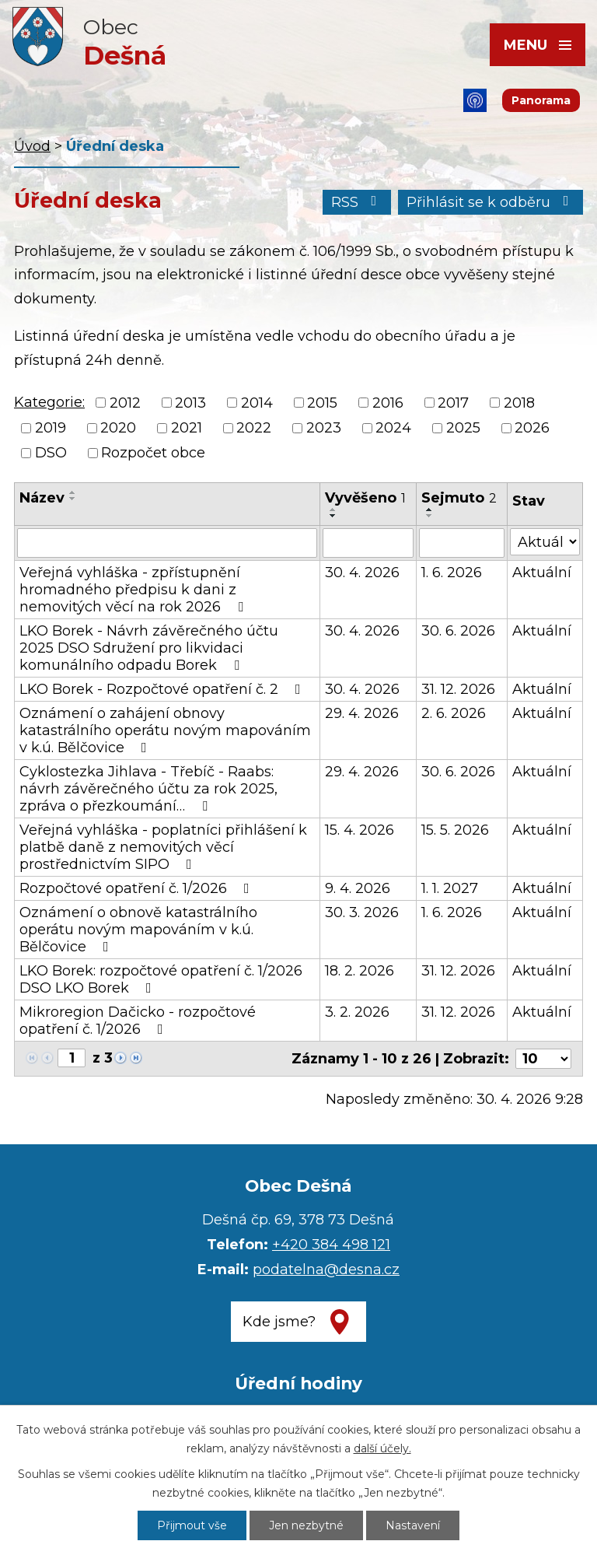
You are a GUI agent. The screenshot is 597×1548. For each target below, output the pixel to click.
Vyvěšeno (365, 497)
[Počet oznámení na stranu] (543, 1059)
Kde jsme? (279, 1321)
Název (42, 497)
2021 (186, 427)
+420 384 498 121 (331, 1244)
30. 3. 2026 (362, 912)
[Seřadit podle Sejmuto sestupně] (429, 516)
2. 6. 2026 (453, 713)
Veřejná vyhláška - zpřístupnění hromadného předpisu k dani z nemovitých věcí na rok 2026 (134, 589)
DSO (51, 452)
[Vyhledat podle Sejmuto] (461, 543)
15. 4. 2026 (359, 830)
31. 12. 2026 (458, 689)
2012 (125, 403)
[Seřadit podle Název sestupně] (73, 499)
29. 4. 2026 (362, 713)
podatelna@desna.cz (326, 1269)
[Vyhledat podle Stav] (545, 541)
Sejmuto (459, 497)
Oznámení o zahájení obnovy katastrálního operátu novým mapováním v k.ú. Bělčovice (165, 730)
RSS (357, 202)
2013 (190, 403)
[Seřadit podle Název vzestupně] (73, 492)
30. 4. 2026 (362, 572)
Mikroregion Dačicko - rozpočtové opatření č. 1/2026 (137, 1020)
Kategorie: (49, 402)
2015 (322, 403)
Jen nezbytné (306, 1525)
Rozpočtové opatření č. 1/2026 (137, 888)
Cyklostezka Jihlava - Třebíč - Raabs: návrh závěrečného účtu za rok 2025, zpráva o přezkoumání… (148, 788)
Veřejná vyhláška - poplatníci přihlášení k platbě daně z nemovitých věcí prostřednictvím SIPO (163, 847)
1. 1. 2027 (449, 888)
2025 (463, 427)
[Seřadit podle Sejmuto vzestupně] (429, 509)
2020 (118, 427)
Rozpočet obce (153, 452)
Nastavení (413, 1525)
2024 (393, 427)
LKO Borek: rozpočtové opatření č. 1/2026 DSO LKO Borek (160, 979)
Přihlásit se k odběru (491, 202)
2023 (323, 427)
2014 (257, 403)
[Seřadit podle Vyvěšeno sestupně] (333, 516)
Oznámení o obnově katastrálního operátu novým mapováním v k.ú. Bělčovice (138, 929)
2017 (453, 403)
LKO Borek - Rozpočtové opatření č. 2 (163, 689)
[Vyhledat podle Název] (167, 543)
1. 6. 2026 (451, 572)
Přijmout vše (192, 1525)
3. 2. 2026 (357, 1012)
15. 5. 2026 (455, 830)
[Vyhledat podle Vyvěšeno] (368, 543)
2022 (253, 427)
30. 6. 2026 (458, 630)
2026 (532, 427)
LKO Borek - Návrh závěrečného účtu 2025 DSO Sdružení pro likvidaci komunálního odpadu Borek (148, 648)
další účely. (382, 1448)
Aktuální (541, 572)
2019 (50, 427)
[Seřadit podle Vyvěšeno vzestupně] (333, 509)
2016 (387, 403)
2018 (519, 403)
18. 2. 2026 (359, 970)
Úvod (32, 146)
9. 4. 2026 (357, 888)
